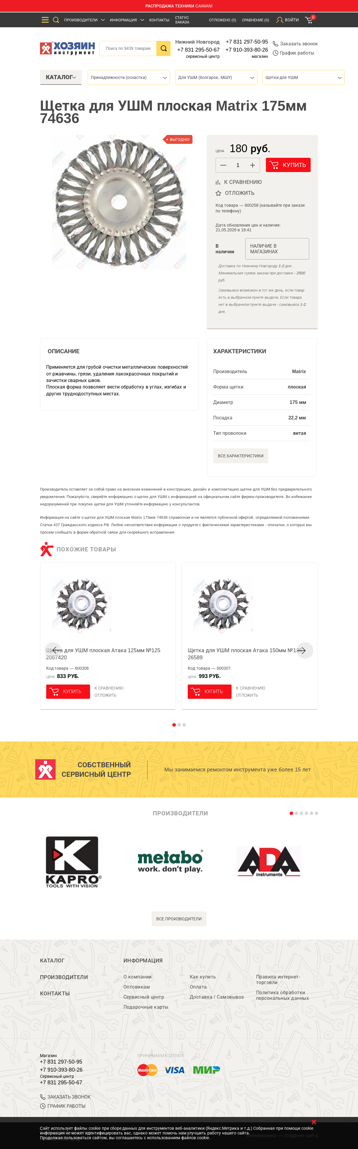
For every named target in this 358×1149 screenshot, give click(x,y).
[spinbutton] (237, 165)
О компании (137, 976)
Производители (80, 20)
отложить (239, 193)
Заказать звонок (295, 44)
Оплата (198, 986)
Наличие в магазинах (264, 249)
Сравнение (255, 20)
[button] (252, 165)
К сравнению (109, 688)
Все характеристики (241, 455)
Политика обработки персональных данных (282, 995)
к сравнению (243, 182)
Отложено (222, 20)
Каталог (52, 961)
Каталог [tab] (61, 77)
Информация (123, 20)
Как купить (203, 976)
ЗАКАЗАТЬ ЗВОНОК (65, 1097)
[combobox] (129, 77)
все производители (179, 918)
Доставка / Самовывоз (217, 997)
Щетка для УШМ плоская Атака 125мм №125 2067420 (103, 654)
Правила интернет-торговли (278, 979)
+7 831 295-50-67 (198, 50)
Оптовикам (136, 986)
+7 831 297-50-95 (247, 42)
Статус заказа (182, 19)
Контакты (159, 20)
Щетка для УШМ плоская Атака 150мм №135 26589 (245, 654)
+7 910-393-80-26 (247, 50)
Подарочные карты (145, 1007)
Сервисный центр (143, 997)
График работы (293, 53)
